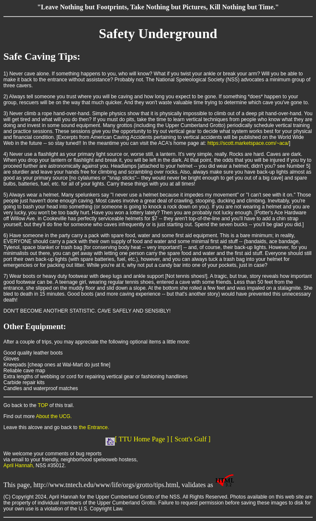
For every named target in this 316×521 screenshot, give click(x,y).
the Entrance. (94, 427)
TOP (43, 405)
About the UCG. (54, 416)
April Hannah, (18, 465)
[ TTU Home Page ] (137, 439)
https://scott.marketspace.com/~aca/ (248, 143)
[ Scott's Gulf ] (191, 439)
